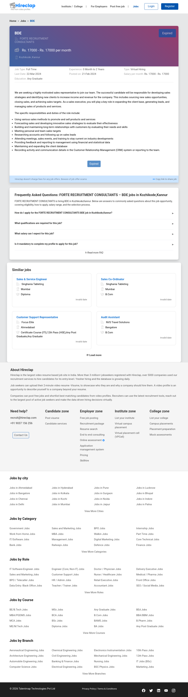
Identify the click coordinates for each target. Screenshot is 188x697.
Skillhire (84, 460)
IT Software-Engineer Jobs (24, 569)
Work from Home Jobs (22, 534)
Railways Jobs (60, 545)
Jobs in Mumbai (61, 504)
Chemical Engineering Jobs (67, 650)
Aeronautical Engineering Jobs (27, 650)
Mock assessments (161, 434)
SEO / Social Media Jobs (150, 585)
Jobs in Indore (144, 498)
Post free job (119, 6)
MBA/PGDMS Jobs (20, 615)
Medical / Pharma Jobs (149, 574)
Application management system (92, 447)
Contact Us (21, 435)
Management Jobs (62, 539)
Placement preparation (162, 429)
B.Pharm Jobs (144, 620)
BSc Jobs (57, 620)
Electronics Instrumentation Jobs (113, 650)
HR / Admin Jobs (61, 580)
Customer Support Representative (37, 317)
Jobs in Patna (144, 504)
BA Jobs (99, 626)
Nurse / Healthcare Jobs (108, 574)
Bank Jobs (15, 545)
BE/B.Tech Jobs (19, 609)
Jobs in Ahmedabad (21, 487)
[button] (94, 214)
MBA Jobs (58, 534)
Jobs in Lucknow (145, 487)
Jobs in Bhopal (144, 493)
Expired (167, 33)
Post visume (52, 418)
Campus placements (161, 423)
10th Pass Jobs (145, 650)
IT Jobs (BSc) (143, 661)
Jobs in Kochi (59, 498)
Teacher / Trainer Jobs (64, 585)
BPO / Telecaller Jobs (22, 580)
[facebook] (143, 690)
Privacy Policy (89, 688)
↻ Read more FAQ (94, 252)
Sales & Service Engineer (31, 279)
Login (151, 6)
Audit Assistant (110, 317)
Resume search (89, 429)
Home (13, 20)
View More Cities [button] (94, 511)
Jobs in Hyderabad (62, 487)
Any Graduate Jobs (105, 609)
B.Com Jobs (101, 615)
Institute (67, 6)
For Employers (99, 6)
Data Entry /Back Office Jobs (26, 585)
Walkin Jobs (101, 534)
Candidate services (56, 423)
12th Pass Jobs (145, 655)
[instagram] (173, 690)
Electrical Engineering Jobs (67, 666)
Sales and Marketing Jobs (66, 528)
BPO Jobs (99, 528)
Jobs (136, 6)
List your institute (124, 418)
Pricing (84, 455)
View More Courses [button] (94, 632)
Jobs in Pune (101, 487)
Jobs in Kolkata (60, 493)
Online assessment (92, 440)
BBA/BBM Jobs (145, 615)
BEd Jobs (141, 609)
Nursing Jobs (101, 661)
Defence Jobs (102, 545)
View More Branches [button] (94, 673)
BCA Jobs (57, 615)
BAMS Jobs (100, 620)
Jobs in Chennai (19, 498)
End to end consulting (92, 434)
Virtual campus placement (123, 425)
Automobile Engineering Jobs (26, 661)
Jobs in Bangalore (20, 493)
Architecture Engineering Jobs (27, 655)
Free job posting (89, 418)
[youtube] (166, 690)
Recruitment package (92, 423)
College (80, 6)
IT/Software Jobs (19, 539)
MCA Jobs (15, 620)
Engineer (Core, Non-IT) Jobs (68, 569)
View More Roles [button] (94, 592)
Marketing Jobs (145, 666)
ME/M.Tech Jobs (19, 626)
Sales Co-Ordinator (112, 279)
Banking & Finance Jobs (65, 661)
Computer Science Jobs (23, 666)
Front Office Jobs (146, 580)
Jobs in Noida (102, 498)
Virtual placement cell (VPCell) (127, 434)
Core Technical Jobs (147, 539)
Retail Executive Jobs (106, 580)
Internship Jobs (145, 528)
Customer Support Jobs (65, 574)
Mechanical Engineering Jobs (110, 655)
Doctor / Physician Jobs (107, 569)
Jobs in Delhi (17, 504)
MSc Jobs (57, 609)
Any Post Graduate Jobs (150, 626)
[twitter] (151, 690)
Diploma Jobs (59, 626)
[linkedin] (158, 690)
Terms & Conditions (107, 688)
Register (170, 6)
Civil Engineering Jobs (64, 655)
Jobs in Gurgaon (103, 493)
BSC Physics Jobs (104, 666)
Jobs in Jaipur (102, 504)
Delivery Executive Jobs (149, 569)
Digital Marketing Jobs (106, 539)
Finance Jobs (143, 545)
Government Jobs (20, 528)
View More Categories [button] (94, 551)
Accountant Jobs (103, 585)
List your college (159, 418)
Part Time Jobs (145, 534)
